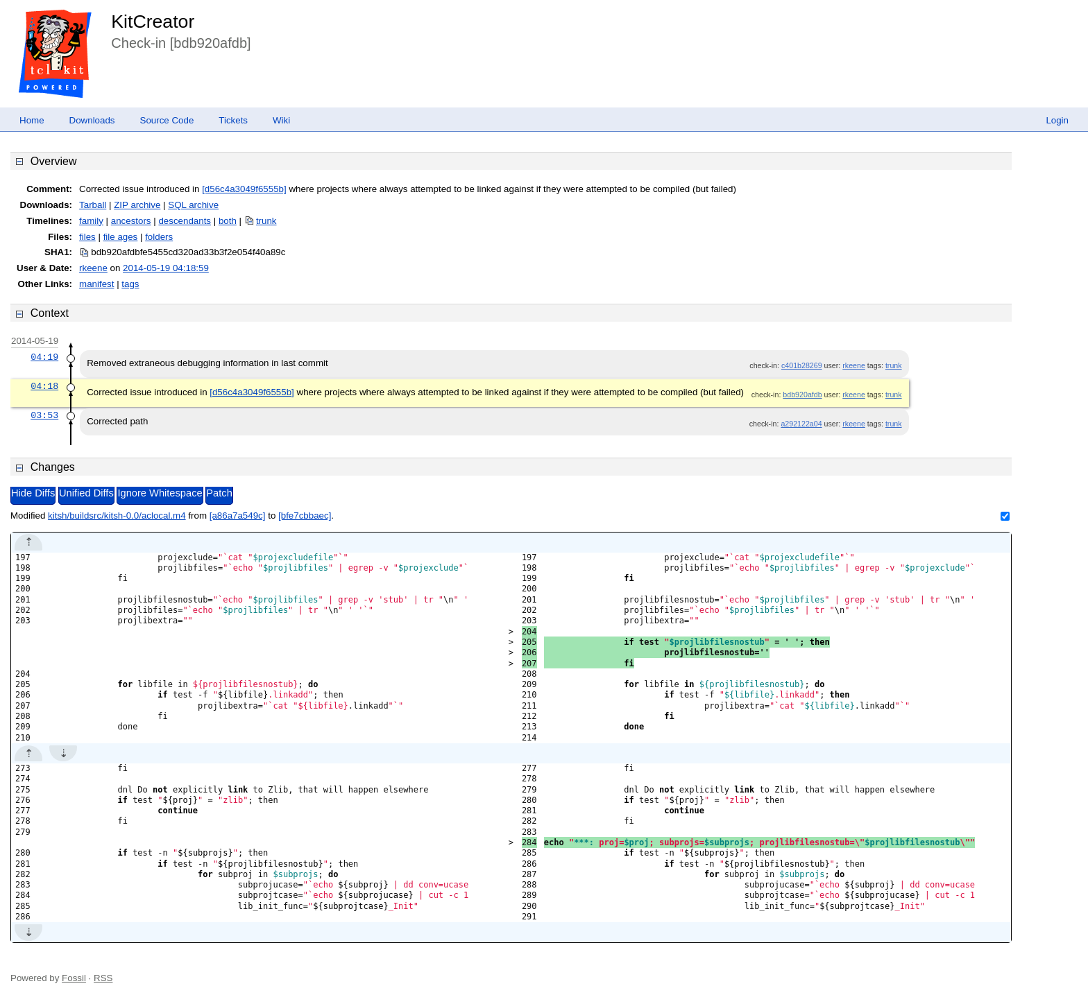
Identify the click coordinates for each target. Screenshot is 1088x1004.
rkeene (93, 268)
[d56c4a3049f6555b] (244, 189)
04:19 (44, 357)
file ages (120, 237)
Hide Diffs (33, 493)
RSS (103, 978)
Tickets (233, 120)
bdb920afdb (802, 394)
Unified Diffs (86, 493)
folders (159, 237)
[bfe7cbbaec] (304, 515)
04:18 (44, 386)
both (228, 221)
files (87, 237)
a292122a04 (801, 423)
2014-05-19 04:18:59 (166, 268)
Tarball (92, 205)
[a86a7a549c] (238, 515)
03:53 (44, 415)
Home (31, 120)
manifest (96, 284)
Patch (219, 493)
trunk (266, 221)
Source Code (167, 120)
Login (1057, 120)
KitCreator (152, 21)
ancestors (131, 221)
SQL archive (193, 205)
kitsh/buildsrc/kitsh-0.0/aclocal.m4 (117, 515)
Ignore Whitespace (159, 493)
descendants (184, 221)
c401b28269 (801, 365)
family (91, 221)
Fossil (74, 978)
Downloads (92, 120)
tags (130, 284)
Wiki (281, 120)
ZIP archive (137, 205)
